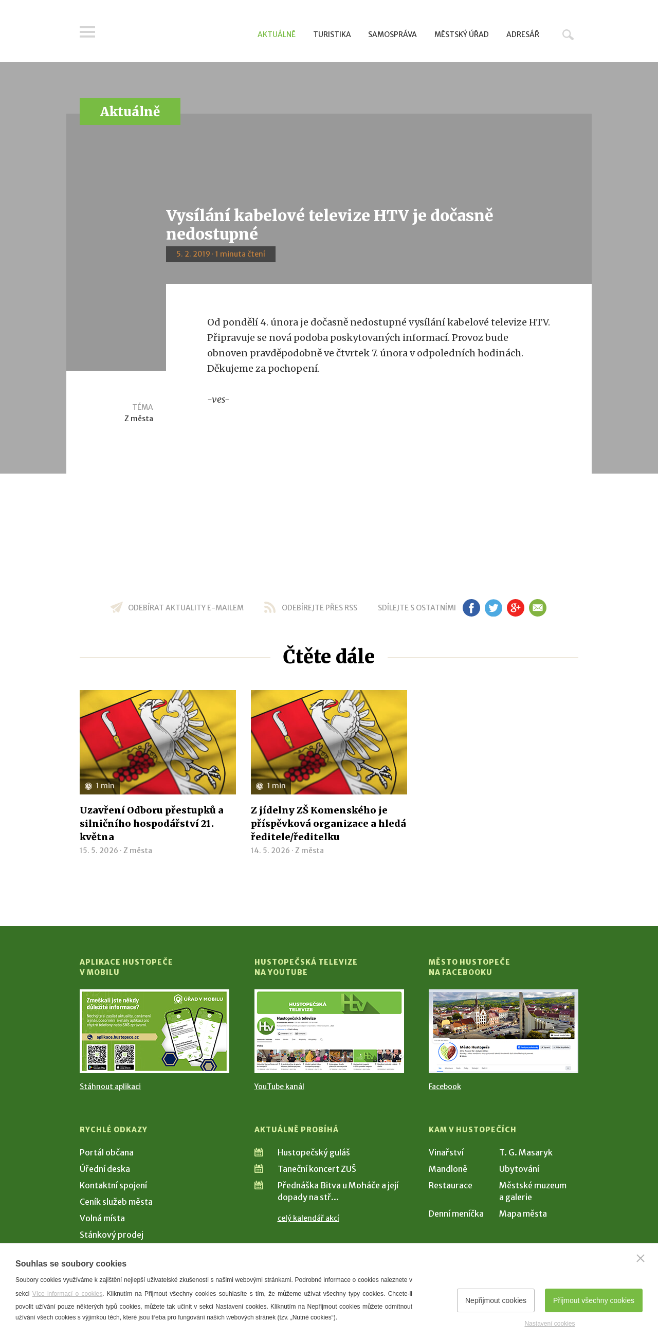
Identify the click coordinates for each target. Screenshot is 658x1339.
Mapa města (523, 1213)
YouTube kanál (279, 1086)
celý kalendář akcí (308, 1218)
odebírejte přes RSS (319, 607)
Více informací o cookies (67, 1293)
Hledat (568, 34)
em (537, 607)
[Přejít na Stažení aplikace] (154, 1031)
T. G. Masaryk (526, 1152)
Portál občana (107, 1152)
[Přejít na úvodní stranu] (177, 33)
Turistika (332, 34)
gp (515, 607)
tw (493, 607)
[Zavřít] (640, 1258)
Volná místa (102, 1218)
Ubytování (519, 1169)
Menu (87, 32)
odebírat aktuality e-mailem (186, 607)
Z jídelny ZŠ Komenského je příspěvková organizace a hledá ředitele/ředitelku (328, 823)
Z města (138, 418)
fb (471, 607)
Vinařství (446, 1152)
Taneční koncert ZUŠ (317, 1169)
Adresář (522, 34)
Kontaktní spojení (113, 1185)
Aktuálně (277, 34)
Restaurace (450, 1185)
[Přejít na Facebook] (503, 1031)
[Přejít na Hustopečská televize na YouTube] (329, 1031)
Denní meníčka (456, 1213)
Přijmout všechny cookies (593, 1300)
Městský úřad (461, 34)
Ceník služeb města (116, 1202)
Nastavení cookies (549, 1323)
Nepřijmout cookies (495, 1300)
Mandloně (448, 1169)
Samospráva (392, 34)
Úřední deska (105, 1169)
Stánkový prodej (111, 1234)
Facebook (445, 1086)
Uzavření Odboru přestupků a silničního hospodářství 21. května (152, 823)
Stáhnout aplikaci (110, 1086)
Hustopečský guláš (314, 1152)
